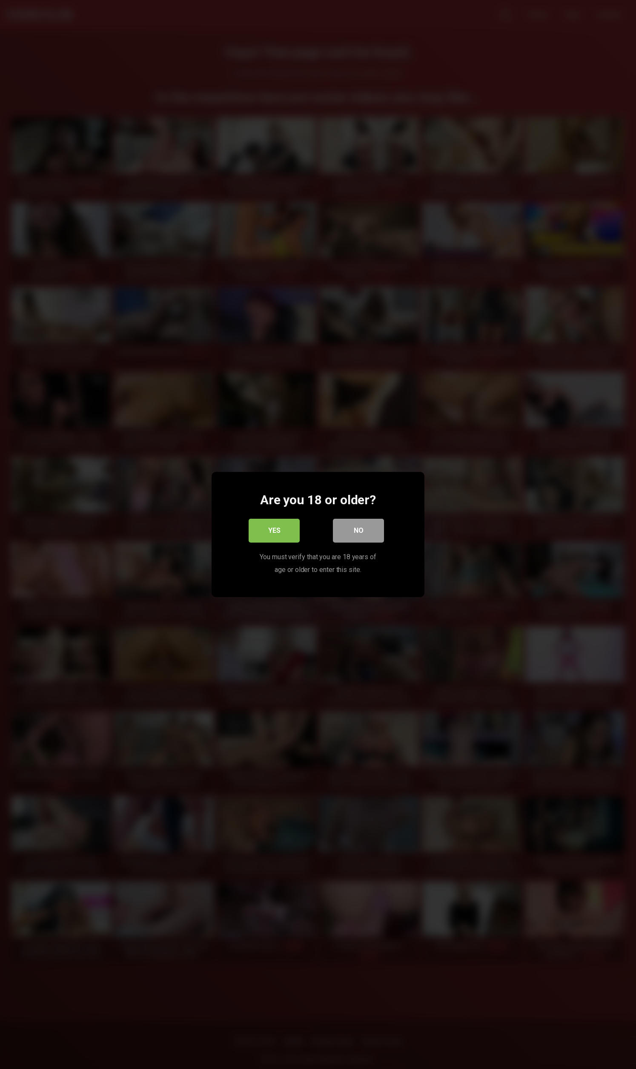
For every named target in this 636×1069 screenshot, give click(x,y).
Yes (274, 530)
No (359, 530)
